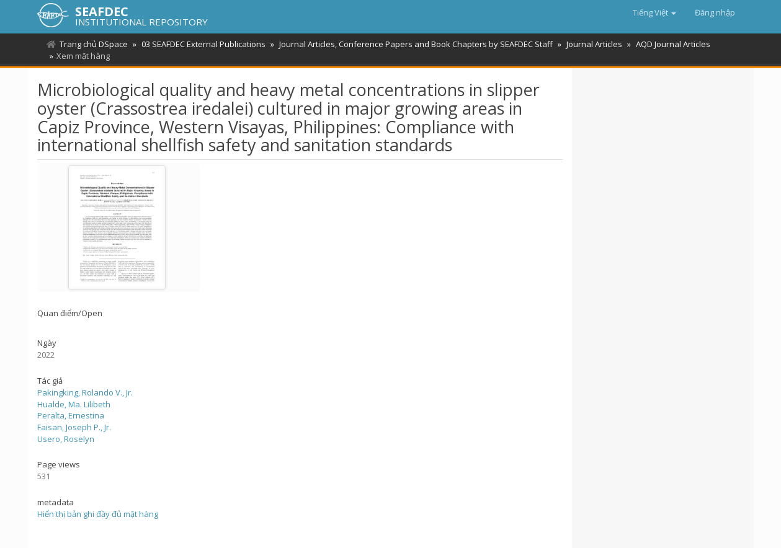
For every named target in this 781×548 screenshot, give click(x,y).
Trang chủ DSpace (94, 44)
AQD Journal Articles (673, 44)
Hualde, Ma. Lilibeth (73, 404)
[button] (654, 12)
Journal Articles (594, 44)
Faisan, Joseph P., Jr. (74, 427)
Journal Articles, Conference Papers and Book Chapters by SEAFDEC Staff (416, 44)
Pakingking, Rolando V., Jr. (85, 392)
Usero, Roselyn (65, 438)
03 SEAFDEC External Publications (203, 44)
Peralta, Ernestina (70, 415)
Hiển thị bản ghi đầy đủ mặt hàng (97, 513)
